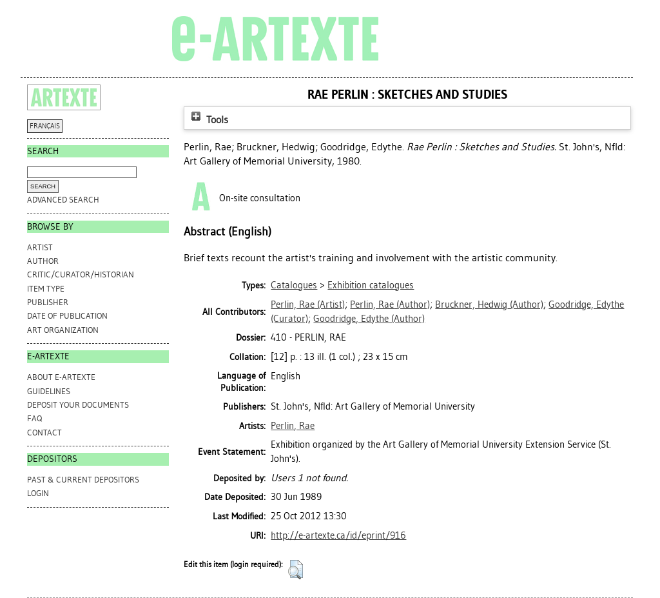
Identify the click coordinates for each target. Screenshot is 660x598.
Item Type (45, 289)
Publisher (47, 302)
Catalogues (294, 285)
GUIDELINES (48, 391)
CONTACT (44, 432)
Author (43, 261)
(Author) (390, 304)
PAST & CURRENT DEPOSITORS (83, 479)
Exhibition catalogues (370, 285)
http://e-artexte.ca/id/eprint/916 (338, 535)
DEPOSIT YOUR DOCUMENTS (78, 405)
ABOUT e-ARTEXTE (61, 377)
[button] (295, 570)
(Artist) (308, 304)
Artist (40, 247)
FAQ (34, 418)
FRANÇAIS (45, 126)
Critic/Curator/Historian (80, 274)
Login (38, 493)
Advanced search (63, 199)
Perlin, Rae (293, 426)
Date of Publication (67, 316)
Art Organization (63, 330)
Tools (208, 120)
